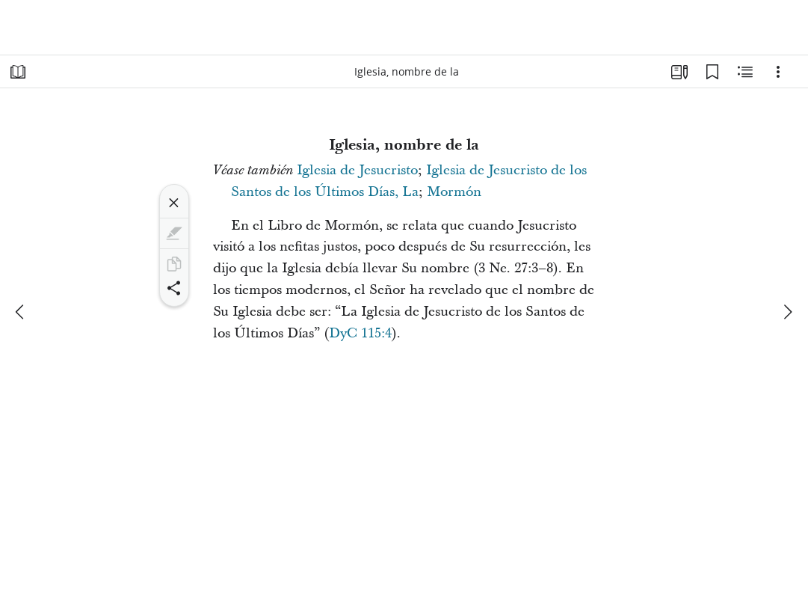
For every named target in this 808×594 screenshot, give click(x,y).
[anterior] (21, 312)
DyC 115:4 (360, 333)
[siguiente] (787, 312)
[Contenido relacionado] (745, 71)
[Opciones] (778, 71)
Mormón (454, 192)
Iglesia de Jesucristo (357, 170)
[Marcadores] (712, 71)
